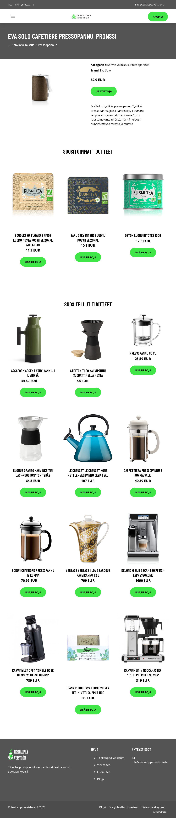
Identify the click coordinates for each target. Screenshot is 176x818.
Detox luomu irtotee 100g (143, 235)
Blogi (100, 779)
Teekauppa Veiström (110, 758)
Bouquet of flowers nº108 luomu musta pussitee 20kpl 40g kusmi (33, 240)
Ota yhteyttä (117, 807)
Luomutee (103, 772)
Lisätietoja (104, 91)
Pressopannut (47, 45)
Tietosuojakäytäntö (154, 807)
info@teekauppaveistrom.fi (150, 4)
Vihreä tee (103, 765)
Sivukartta (160, 812)
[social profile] (34, 4)
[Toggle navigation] (12, 16)
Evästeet (132, 807)
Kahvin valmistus (23, 45)
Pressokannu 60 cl (143, 353)
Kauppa (158, 16)
